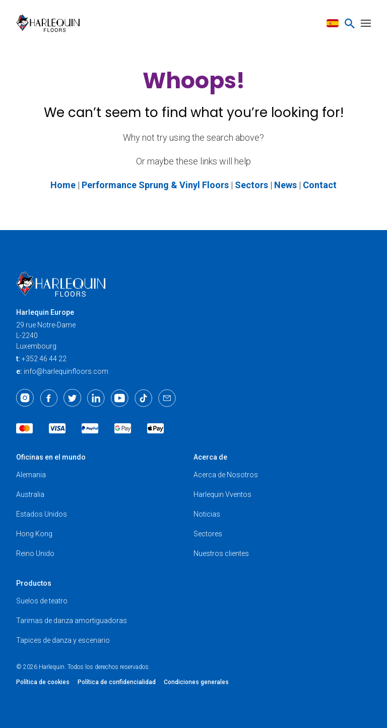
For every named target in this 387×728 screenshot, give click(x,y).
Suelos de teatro (42, 601)
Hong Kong (34, 534)
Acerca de (210, 457)
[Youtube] (119, 398)
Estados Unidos (41, 514)
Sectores (208, 534)
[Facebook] (48, 398)
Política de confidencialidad (117, 682)
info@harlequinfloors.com (66, 371)
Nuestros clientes (221, 553)
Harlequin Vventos (222, 494)
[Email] (167, 398)
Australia (30, 494)
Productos (33, 583)
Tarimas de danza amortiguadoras (71, 621)
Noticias (207, 514)
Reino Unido (35, 553)
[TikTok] (143, 398)
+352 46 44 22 (44, 359)
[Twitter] (72, 398)
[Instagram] (25, 398)
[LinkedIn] (96, 398)
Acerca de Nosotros (226, 475)
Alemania (31, 475)
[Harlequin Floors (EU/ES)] (51, 23)
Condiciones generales (196, 682)
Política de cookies (43, 682)
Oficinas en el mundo (51, 457)
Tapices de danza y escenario (63, 640)
